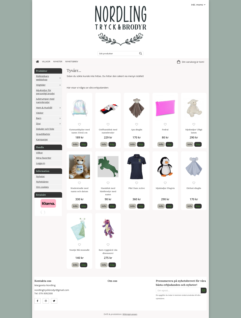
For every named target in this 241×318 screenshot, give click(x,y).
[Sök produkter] (117, 53)
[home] (37, 61)
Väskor (39, 112)
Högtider (49, 84)
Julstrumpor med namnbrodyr (45, 100)
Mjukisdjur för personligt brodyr (45, 92)
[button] (83, 144)
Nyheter (57, 61)
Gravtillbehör (43, 134)
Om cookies (42, 186)
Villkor (46, 61)
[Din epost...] (178, 290)
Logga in (40, 163)
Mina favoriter (43, 157)
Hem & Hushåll (49, 107)
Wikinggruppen (129, 314)
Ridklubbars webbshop (49, 78)
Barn (49, 118)
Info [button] (75, 144)
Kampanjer (42, 139)
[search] (139, 53)
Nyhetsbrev (71, 61)
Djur (49, 123)
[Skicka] (204, 290)
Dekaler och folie (45, 128)
